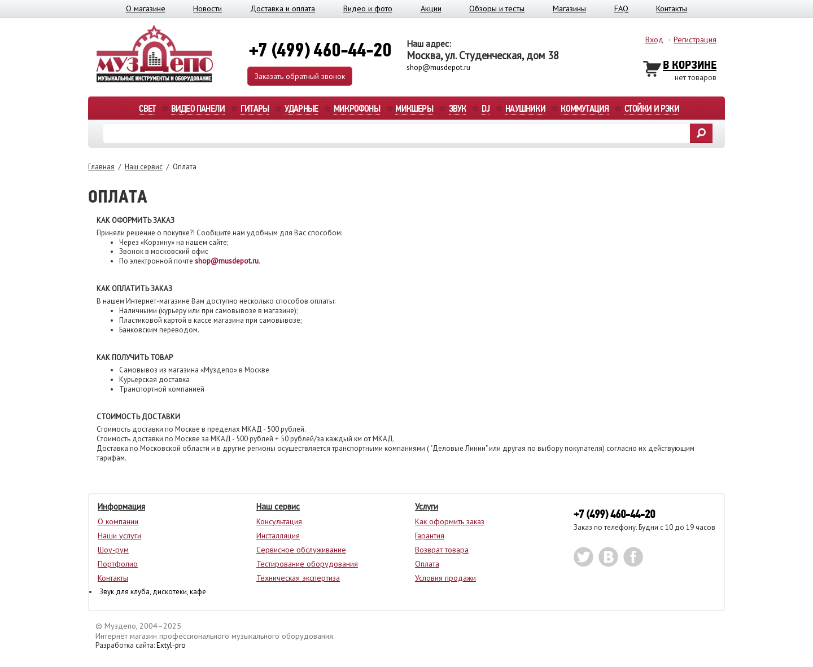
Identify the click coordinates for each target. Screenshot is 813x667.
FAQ (621, 8)
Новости (207, 8)
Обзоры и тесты (496, 8)
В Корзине (689, 66)
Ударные (301, 109)
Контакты (671, 8)
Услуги (426, 506)
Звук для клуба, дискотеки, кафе (152, 591)
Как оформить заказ (449, 521)
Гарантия (429, 535)
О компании (118, 521)
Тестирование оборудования (307, 564)
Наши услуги (119, 535)
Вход (654, 39)
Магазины (569, 8)
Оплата (427, 564)
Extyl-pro (171, 645)
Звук (457, 109)
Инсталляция (278, 535)
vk (608, 557)
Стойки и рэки (651, 109)
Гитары (255, 109)
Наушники (525, 109)
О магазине (145, 8)
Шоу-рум (113, 550)
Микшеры (413, 109)
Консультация (279, 521)
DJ (485, 109)
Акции (431, 8)
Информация (121, 506)
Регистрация (695, 39)
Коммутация (585, 109)
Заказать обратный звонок (300, 76)
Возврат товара (442, 550)
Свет (147, 109)
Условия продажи (445, 578)
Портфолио (118, 564)
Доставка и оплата (282, 8)
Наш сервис (144, 167)
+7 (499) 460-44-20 (614, 514)
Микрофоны (357, 109)
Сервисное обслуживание (301, 550)
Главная (101, 167)
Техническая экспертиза (298, 578)
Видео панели (198, 109)
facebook (633, 557)
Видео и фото (367, 8)
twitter (583, 557)
